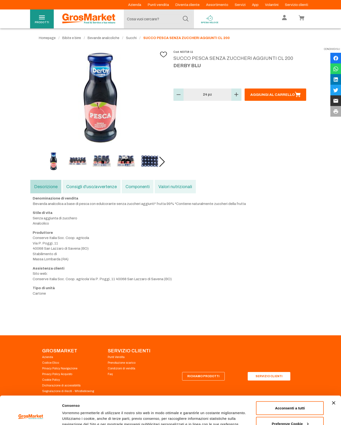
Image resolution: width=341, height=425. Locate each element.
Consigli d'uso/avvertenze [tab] (91, 186)
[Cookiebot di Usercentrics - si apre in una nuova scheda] (30, 415)
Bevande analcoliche (103, 38)
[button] (162, 162)
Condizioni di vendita (121, 368)
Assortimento (217, 5)
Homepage (47, 38)
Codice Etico (50, 362)
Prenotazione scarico (121, 362)
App (255, 5)
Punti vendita (159, 5)
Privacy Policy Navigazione (59, 368)
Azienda (135, 5)
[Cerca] (185, 19)
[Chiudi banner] (333, 376)
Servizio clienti (296, 5)
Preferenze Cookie (78, 410)
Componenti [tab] (138, 186)
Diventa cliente (187, 5)
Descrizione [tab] (46, 186)
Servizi (240, 5)
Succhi (131, 38)
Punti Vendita (116, 357)
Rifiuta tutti (290, 412)
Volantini (272, 5)
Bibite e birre (71, 38)
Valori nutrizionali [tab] (175, 186)
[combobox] (157, 19)
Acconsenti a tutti (290, 381)
